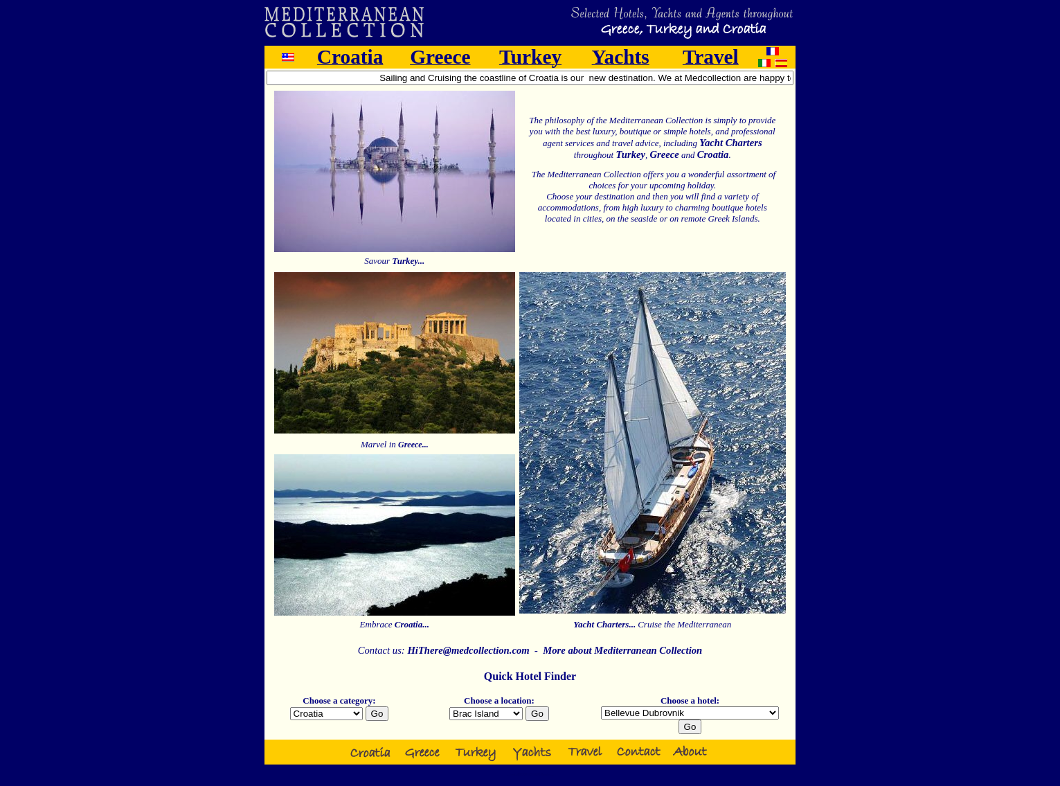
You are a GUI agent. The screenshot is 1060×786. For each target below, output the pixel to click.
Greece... (413, 444)
